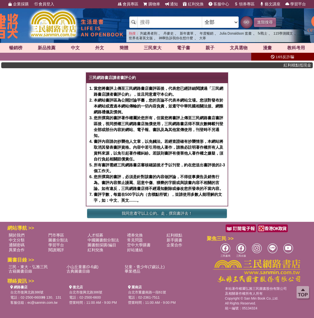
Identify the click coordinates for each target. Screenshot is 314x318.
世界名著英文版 (141, 38)
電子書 (183, 47)
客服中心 (219, 4)
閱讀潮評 (56, 250)
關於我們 (17, 235)
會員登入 (44, 4)
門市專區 (56, 235)
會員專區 (128, 4)
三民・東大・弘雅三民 (28, 267)
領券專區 (244, 4)
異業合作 (17, 250)
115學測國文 (283, 33)
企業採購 (18, 4)
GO (246, 22)
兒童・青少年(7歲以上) (145, 267)
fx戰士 (262, 33)
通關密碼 (17, 245)
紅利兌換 (193, 4)
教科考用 (296, 47)
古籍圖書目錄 (20, 271)
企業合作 (174, 245)
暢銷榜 (15, 47)
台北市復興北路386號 (26, 292)
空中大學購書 (139, 245)
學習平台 (295, 4)
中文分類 (17, 240)
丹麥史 (168, 33)
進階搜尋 (265, 22)
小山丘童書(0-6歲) (82, 267)
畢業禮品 (132, 271)
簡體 (123, 47)
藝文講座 (270, 4)
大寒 (202, 38)
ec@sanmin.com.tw (42, 303)
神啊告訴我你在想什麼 (176, 38)
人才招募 (95, 235)
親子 (210, 47)
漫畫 (267, 47)
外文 (99, 47)
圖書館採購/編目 (102, 245)
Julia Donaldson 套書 (236, 33)
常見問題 (135, 240)
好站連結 (135, 250)
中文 (75, 47)
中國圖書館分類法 (103, 240)
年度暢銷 (206, 33)
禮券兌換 (135, 235)
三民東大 (152, 47)
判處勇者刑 (148, 33)
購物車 (151, 4)
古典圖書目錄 (78, 271)
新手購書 (174, 240)
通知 (171, 4)
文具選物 (239, 47)
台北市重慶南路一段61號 (147, 292)
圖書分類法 (58, 240)
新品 (46, 47)
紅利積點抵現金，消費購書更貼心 (300, 65)
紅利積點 (174, 235)
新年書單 (187, 33)
